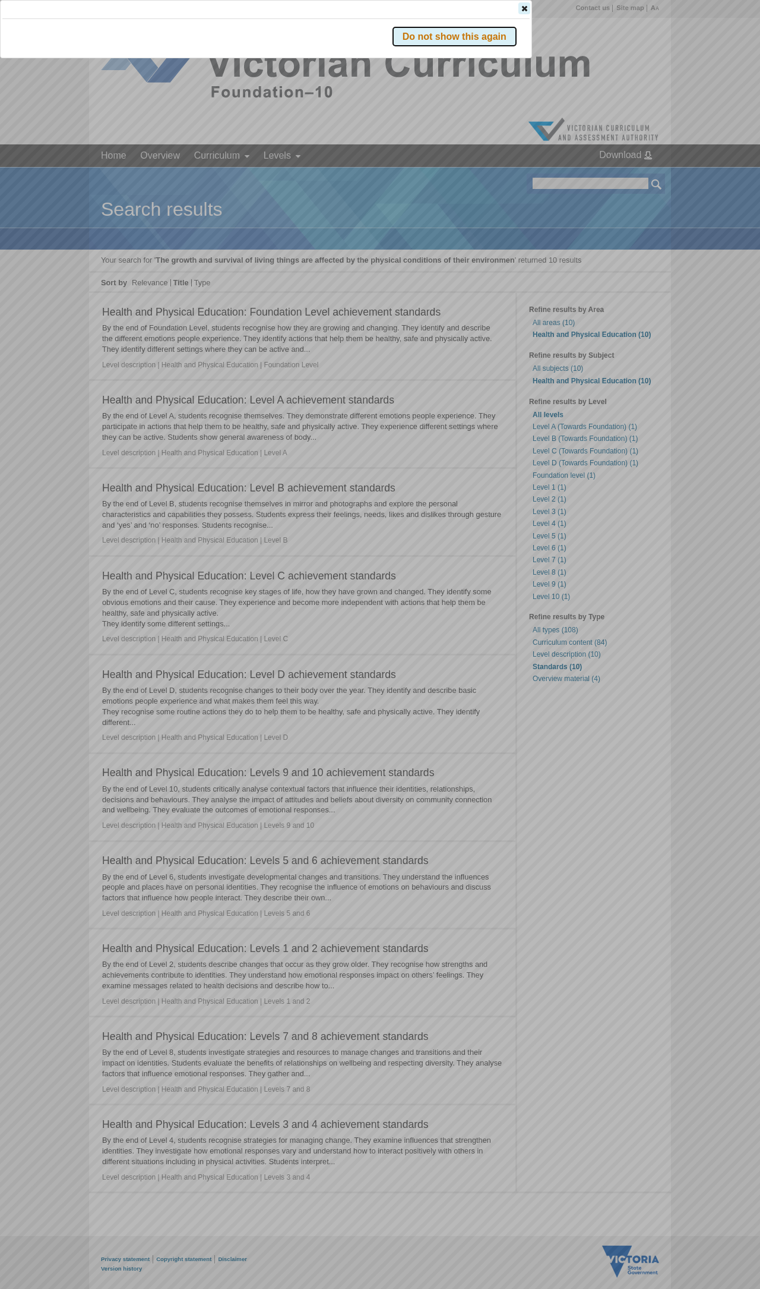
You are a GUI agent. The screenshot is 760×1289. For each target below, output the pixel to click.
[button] (636, 178)
